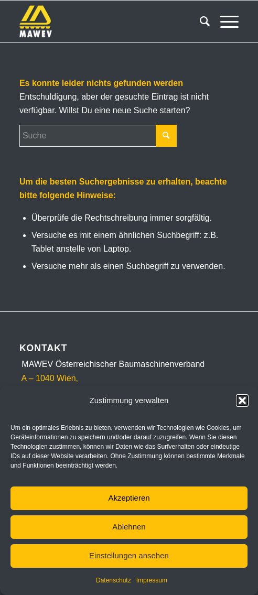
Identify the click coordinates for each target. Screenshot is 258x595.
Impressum (151, 580)
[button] (242, 400)
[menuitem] (199, 21)
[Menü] (224, 21)
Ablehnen (128, 526)
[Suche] (199, 21)
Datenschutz (113, 580)
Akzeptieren (128, 497)
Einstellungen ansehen (129, 555)
